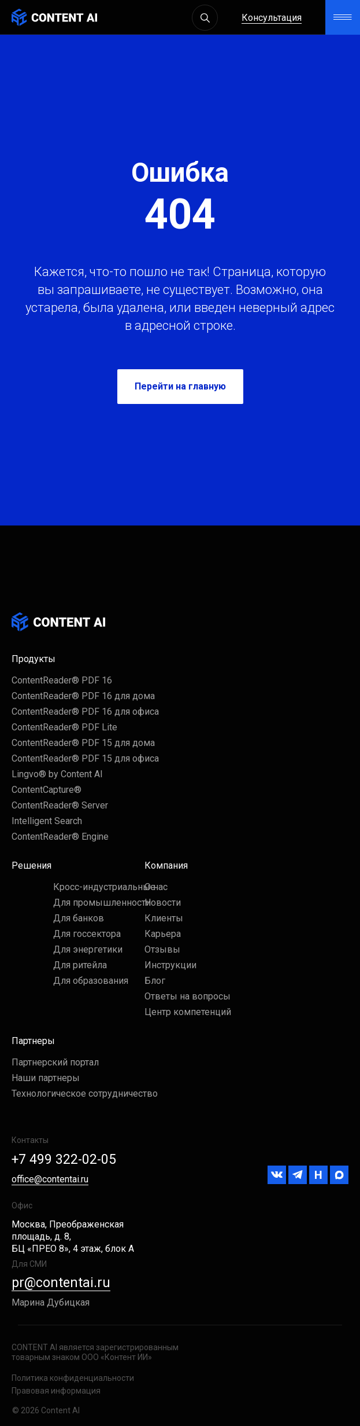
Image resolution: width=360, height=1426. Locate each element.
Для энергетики (88, 949)
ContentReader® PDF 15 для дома (83, 742)
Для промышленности (102, 902)
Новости (162, 902)
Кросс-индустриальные (104, 886)
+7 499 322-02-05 (64, 1159)
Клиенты (163, 918)
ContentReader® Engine (60, 836)
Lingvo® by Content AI (57, 774)
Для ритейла (80, 965)
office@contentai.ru (50, 1179)
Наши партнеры (46, 1077)
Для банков (78, 918)
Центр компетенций (187, 1011)
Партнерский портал (55, 1062)
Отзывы (162, 949)
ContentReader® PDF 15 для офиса (85, 758)
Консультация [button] (272, 17)
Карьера (162, 933)
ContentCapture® (46, 789)
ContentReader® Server (60, 805)
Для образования (90, 980)
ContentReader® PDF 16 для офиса (85, 711)
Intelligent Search (47, 820)
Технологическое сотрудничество (85, 1093)
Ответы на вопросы (187, 996)
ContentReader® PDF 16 (62, 680)
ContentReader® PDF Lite (64, 727)
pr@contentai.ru (61, 1283)
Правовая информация (56, 1390)
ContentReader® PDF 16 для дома (83, 695)
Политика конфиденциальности (73, 1378)
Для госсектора (87, 933)
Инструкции (170, 965)
